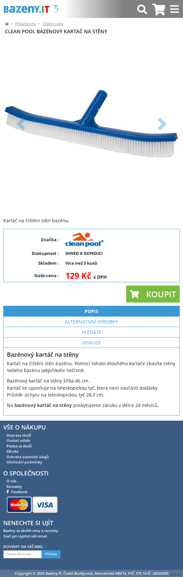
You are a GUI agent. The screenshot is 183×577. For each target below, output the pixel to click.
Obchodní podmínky (24, 462)
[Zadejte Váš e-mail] (22, 554)
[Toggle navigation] (175, 9)
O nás (11, 480)
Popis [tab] (91, 311)
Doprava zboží (19, 435)
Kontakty (14, 486)
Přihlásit (51, 554)
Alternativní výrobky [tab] (91, 322)
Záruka (12, 451)
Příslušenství (25, 23)
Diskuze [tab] (91, 342)
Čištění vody (52, 23)
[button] (21, 124)
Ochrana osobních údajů (28, 456)
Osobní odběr (18, 440)
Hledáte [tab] (91, 332)
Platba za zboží (19, 446)
